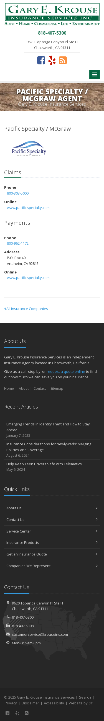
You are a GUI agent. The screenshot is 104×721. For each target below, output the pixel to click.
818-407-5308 (23, 625)
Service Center (52, 531)
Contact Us (52, 519)
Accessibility (54, 703)
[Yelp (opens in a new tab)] (52, 60)
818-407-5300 (23, 617)
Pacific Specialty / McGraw (29, 148)
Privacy (11, 703)
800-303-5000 (18, 193)
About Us (52, 507)
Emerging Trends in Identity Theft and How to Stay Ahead (52, 430)
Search (85, 697)
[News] (63, 60)
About (24, 388)
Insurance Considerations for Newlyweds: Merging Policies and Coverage (52, 449)
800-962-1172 (18, 243)
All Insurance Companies (26, 308)
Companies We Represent (52, 565)
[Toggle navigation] (94, 74)
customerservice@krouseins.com (40, 634)
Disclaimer (30, 703)
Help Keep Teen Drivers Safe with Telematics (52, 466)
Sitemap (56, 388)
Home (9, 388)
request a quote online (66, 371)
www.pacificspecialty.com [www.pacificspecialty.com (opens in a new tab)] (28, 207)
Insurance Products (52, 542)
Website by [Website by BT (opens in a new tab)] (81, 703)
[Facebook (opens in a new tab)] (41, 60)
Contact (40, 388)
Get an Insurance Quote (52, 554)
